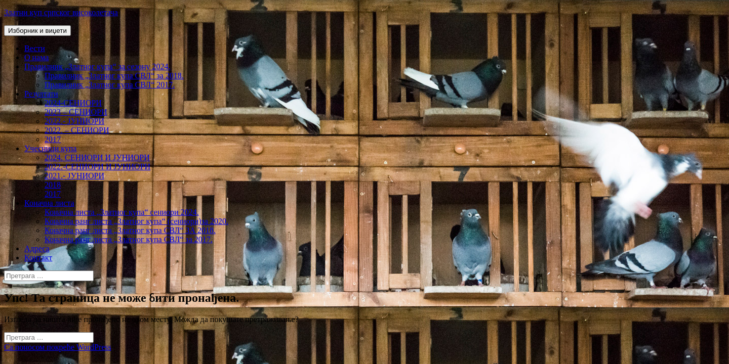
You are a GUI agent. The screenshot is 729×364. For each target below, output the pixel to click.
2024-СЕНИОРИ (73, 103)
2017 (53, 139)
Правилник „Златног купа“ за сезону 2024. (97, 66)
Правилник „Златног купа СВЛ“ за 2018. (114, 75)
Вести (34, 48)
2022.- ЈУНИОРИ (74, 121)
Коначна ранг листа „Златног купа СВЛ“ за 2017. (129, 239)
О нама (36, 57)
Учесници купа (50, 148)
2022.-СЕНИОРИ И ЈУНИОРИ (97, 166)
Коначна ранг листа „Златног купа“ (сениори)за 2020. (136, 221)
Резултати (41, 93)
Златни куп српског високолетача (61, 12)
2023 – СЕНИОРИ (76, 112)
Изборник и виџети (37, 30)
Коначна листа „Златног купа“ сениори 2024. (122, 212)
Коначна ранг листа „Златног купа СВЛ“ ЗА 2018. (130, 230)
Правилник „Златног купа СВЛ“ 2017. (110, 84)
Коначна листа (49, 203)
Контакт (38, 257)
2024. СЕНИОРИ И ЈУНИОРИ (97, 157)
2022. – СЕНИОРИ (77, 130)
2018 (53, 184)
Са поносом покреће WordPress (57, 347)
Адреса (37, 248)
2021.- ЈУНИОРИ (74, 175)
